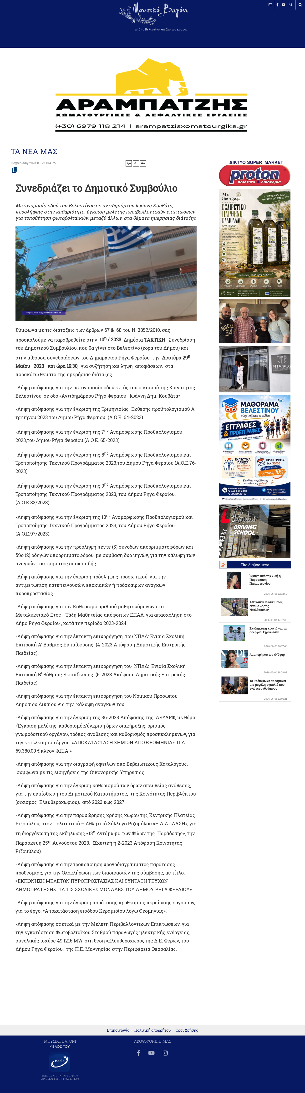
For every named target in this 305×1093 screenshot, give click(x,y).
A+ (129, 163)
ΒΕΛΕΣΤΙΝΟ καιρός (29, 20)
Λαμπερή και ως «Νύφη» (267, 654)
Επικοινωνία (118, 1030)
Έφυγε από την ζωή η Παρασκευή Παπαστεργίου (265, 579)
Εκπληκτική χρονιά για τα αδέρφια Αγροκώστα (268, 630)
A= (143, 163)
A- (135, 163)
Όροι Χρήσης (187, 1030)
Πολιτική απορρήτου (152, 1030)
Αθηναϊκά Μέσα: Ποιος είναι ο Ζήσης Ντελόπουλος (266, 606)
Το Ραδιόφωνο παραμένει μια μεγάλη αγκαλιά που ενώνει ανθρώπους (267, 684)
